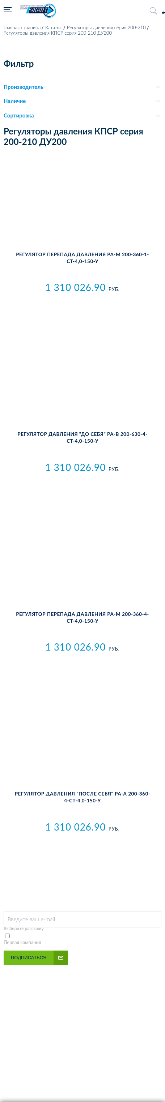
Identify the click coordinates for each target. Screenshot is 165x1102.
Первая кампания (22, 942)
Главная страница (22, 27)
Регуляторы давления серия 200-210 (106, 27)
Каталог (53, 27)
